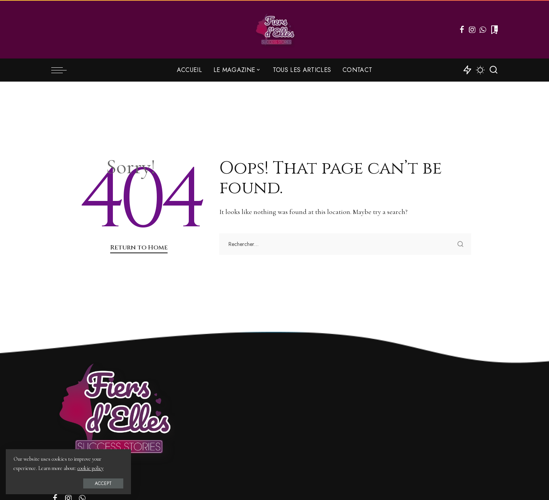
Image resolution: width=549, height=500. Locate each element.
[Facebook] (462, 29)
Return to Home (139, 247)
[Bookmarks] (493, 29)
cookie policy (90, 468)
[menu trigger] (62, 70)
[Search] (493, 70)
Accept (93, 483)
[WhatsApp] (483, 29)
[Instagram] (472, 29)
